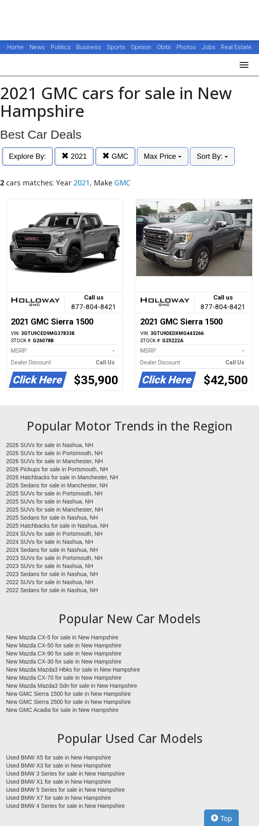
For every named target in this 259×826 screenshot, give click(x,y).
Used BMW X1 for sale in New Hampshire (58, 781)
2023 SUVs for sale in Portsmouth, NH (54, 558)
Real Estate (236, 47)
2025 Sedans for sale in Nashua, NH (52, 517)
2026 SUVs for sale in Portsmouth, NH (54, 453)
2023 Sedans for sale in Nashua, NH (52, 574)
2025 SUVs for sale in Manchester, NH (54, 509)
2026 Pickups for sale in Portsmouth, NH (57, 469)
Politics (61, 47)
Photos (187, 47)
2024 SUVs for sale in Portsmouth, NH (54, 534)
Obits (165, 47)
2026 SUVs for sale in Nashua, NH (49, 445)
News (37, 47)
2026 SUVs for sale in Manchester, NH (54, 461)
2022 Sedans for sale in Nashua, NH (52, 590)
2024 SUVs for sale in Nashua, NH (49, 542)
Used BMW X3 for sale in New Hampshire (58, 765)
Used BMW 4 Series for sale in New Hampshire (65, 806)
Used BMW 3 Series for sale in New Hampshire (65, 773)
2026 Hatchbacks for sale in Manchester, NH (62, 477)
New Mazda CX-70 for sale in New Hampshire (64, 677)
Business (89, 47)
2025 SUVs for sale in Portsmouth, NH (54, 493)
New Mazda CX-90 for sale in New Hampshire (64, 653)
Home (15, 47)
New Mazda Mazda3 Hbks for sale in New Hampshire (73, 669)
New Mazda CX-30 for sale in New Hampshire (64, 661)
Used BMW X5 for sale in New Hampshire (58, 757)
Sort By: (212, 156)
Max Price (162, 156)
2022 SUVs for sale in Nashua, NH (49, 582)
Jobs (209, 47)
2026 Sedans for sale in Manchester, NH (56, 485)
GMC (115, 156)
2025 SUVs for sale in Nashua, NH (49, 501)
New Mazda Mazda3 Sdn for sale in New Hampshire (71, 685)
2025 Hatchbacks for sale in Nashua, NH (57, 525)
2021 (74, 156)
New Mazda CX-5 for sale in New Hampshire (62, 637)
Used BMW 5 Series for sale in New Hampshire (65, 789)
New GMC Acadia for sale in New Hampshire (62, 710)
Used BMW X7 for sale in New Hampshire (58, 798)
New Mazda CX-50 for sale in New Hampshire (64, 645)
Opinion (142, 47)
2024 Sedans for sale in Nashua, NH (52, 550)
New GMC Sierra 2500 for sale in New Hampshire (68, 702)
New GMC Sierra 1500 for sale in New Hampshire (68, 694)
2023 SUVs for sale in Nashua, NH (49, 566)
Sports (117, 47)
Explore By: (27, 156)
